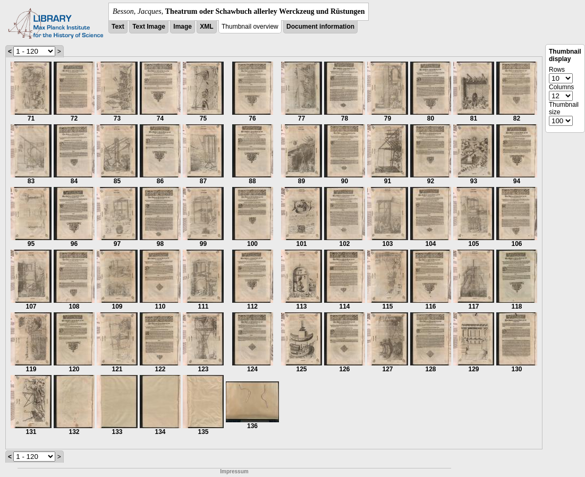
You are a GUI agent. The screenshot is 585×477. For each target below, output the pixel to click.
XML (206, 26)
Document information (320, 26)
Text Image (148, 26)
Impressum (234, 471)
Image (182, 26)
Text (118, 26)
